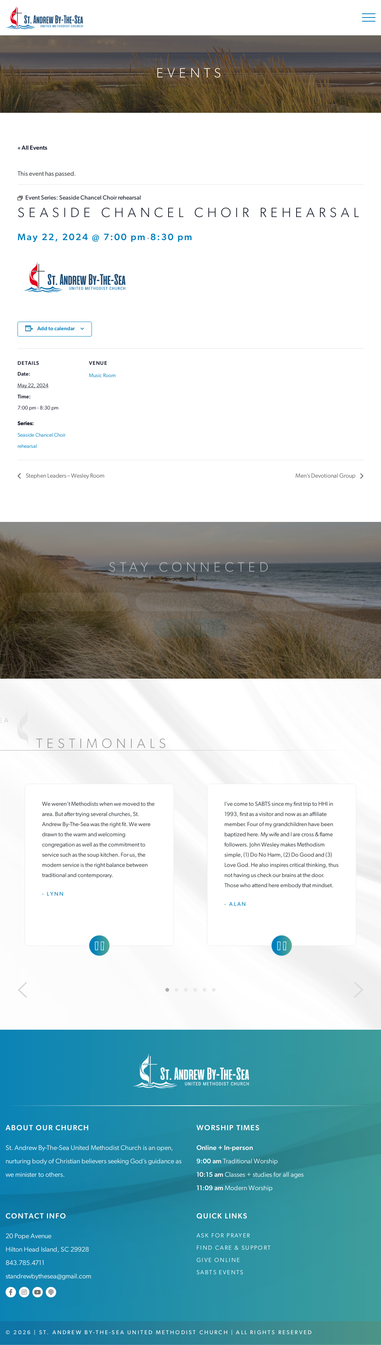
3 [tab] (186, 990)
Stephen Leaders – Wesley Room (65, 476)
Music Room (102, 376)
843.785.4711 (25, 1263)
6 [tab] (214, 990)
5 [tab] (204, 990)
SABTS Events (220, 1273)
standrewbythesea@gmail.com (48, 1276)
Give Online (218, 1260)
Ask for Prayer (223, 1236)
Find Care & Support (234, 1248)
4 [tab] (195, 990)
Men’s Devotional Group (325, 476)
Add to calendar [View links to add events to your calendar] (56, 329)
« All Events (32, 148)
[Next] (359, 990)
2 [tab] (177, 990)
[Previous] (22, 990)
